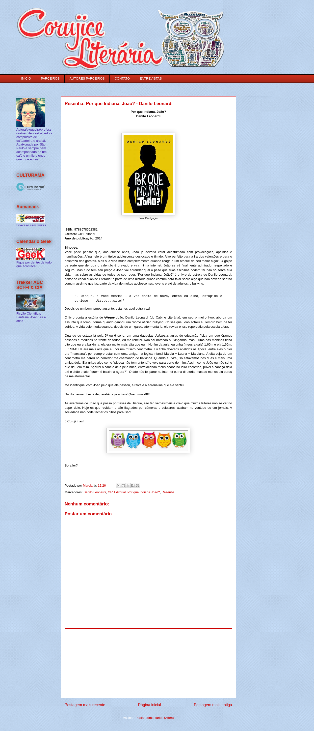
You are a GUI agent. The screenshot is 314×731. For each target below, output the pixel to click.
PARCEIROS (50, 78)
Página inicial (149, 705)
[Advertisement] (148, 663)
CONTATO (122, 78)
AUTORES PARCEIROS (87, 78)
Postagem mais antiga (213, 705)
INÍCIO (26, 78)
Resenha (168, 492)
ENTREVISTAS (151, 78)
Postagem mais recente (85, 705)
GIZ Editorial (117, 492)
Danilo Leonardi (94, 492)
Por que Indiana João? (144, 492)
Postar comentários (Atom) (154, 718)
